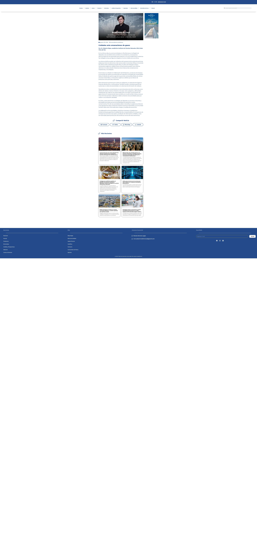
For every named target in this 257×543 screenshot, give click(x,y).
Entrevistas (106, 8)
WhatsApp (127, 124)
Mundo (93, 8)
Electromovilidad (134, 8)
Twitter (116, 124)
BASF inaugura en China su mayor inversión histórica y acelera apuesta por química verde (109, 210)
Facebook (104, 124)
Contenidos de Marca (144, 8)
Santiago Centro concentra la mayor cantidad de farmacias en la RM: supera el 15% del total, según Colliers (132, 210)
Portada (81, 8)
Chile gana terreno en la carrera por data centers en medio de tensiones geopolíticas (132, 182)
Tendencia (99, 8)
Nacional (87, 8)
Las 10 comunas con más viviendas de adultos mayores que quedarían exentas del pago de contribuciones (109, 153)
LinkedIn (139, 124)
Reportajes (125, 8)
